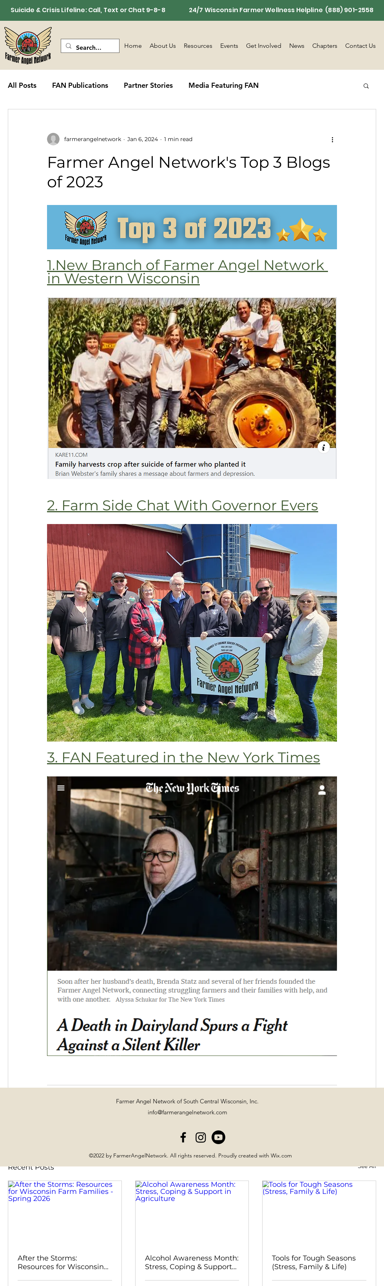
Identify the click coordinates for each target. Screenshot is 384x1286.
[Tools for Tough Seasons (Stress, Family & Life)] (319, 1212)
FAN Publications (80, 85)
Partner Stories (148, 85)
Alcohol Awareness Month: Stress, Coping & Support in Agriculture (192, 1262)
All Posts (22, 85)
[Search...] (89, 47)
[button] (366, 85)
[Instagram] (201, 1137)
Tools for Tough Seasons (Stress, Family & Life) (314, 1262)
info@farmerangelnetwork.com (187, 1112)
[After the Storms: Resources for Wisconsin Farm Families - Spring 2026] (64, 1212)
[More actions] (332, 139)
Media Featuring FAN (223, 85)
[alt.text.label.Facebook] (183, 1137)
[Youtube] (218, 1137)
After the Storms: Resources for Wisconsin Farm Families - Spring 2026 (61, 1262)
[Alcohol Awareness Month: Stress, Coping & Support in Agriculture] (192, 1212)
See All (367, 1166)
